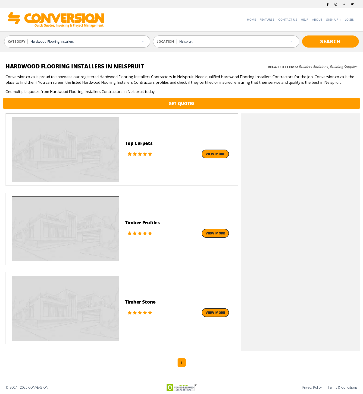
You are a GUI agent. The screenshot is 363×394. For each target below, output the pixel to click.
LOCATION (165, 41)
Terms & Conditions (342, 387)
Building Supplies (343, 66)
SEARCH (330, 41)
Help (304, 19)
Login (349, 19)
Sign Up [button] (332, 19)
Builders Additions (313, 66)
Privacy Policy (312, 387)
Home (251, 19)
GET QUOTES (181, 103)
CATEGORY (16, 41)
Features (267, 19)
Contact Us (287, 19)
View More (215, 154)
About (317, 19)
